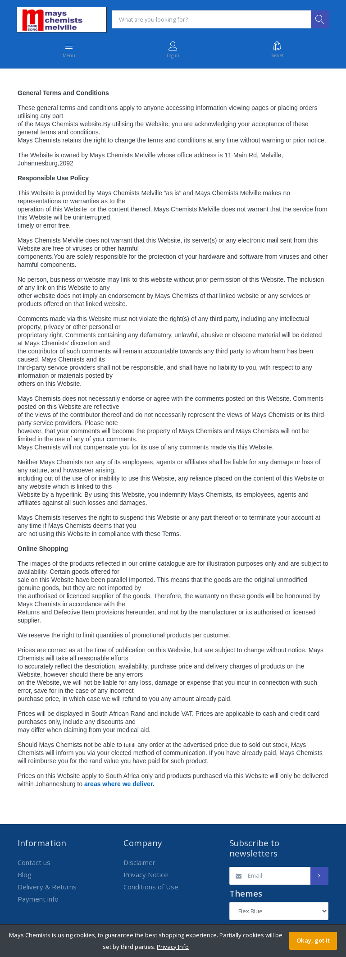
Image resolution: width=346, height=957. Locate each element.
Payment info (38, 899)
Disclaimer (139, 862)
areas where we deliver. (119, 784)
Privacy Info (173, 947)
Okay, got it (313, 940)
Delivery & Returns (47, 887)
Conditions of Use (150, 887)
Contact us (34, 862)
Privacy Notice (145, 874)
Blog (25, 874)
